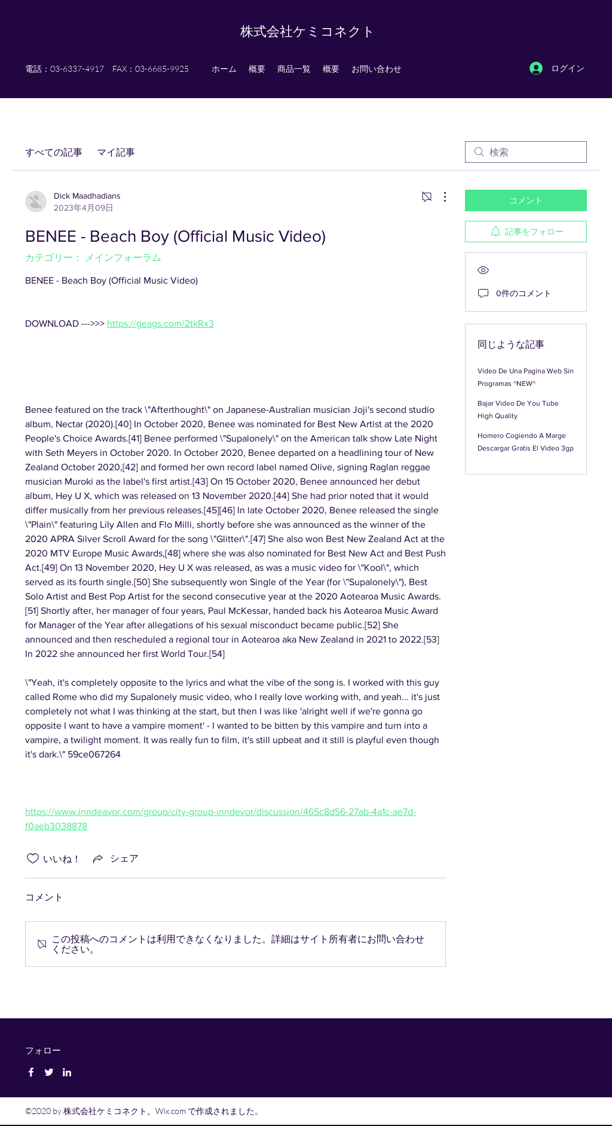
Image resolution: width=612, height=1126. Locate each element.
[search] (526, 152)
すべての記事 (53, 152)
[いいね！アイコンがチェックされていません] (33, 858)
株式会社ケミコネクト (307, 31)
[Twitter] (49, 1072)
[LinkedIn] (67, 1072)
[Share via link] (115, 858)
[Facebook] (31, 1072)
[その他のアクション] (439, 197)
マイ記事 (116, 152)
